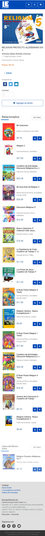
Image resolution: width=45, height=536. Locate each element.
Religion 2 (21, 146)
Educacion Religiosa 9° (26, 207)
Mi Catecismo (22, 125)
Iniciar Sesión (7, 488)
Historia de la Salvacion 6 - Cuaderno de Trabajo (28, 397)
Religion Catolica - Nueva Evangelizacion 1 (27, 312)
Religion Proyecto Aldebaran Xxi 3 (28, 459)
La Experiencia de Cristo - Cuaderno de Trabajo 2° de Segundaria (28, 251)
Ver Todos (37, 117)
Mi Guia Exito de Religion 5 (28, 187)
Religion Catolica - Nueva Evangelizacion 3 (27, 418)
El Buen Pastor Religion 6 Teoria (27, 291)
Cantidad (5, 90)
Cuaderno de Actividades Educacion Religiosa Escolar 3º (28, 356)
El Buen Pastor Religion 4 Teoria (27, 376)
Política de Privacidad (10, 493)
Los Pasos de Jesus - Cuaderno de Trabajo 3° (26, 270)
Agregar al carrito (23, 103)
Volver (8, 73)
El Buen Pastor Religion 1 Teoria (27, 334)
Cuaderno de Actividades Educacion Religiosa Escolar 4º (28, 168)
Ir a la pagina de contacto (11, 490)
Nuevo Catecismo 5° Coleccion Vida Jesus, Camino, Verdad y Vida (26, 230)
